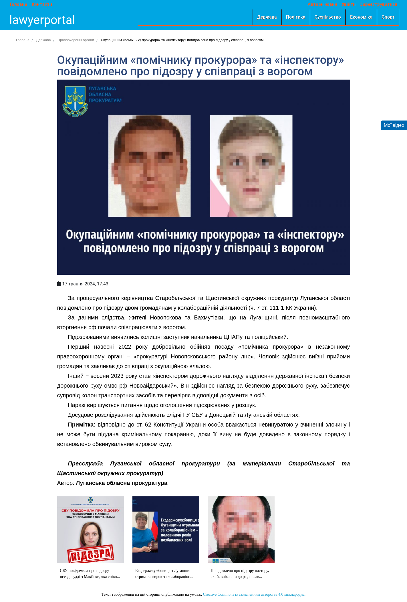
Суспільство (329, 17)
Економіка (363, 17)
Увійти (350, 5)
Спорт (389, 17)
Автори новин (324, 5)
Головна (17, 5)
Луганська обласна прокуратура (121, 483)
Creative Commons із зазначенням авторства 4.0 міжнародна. (254, 594)
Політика (297, 17)
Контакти (40, 5)
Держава (269, 17)
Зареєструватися (380, 5)
